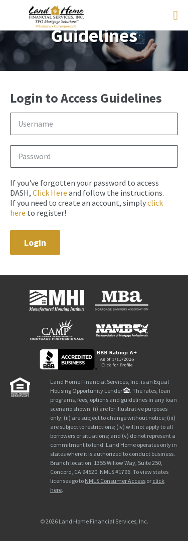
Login (35, 242)
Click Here (50, 193)
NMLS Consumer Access (115, 480)
